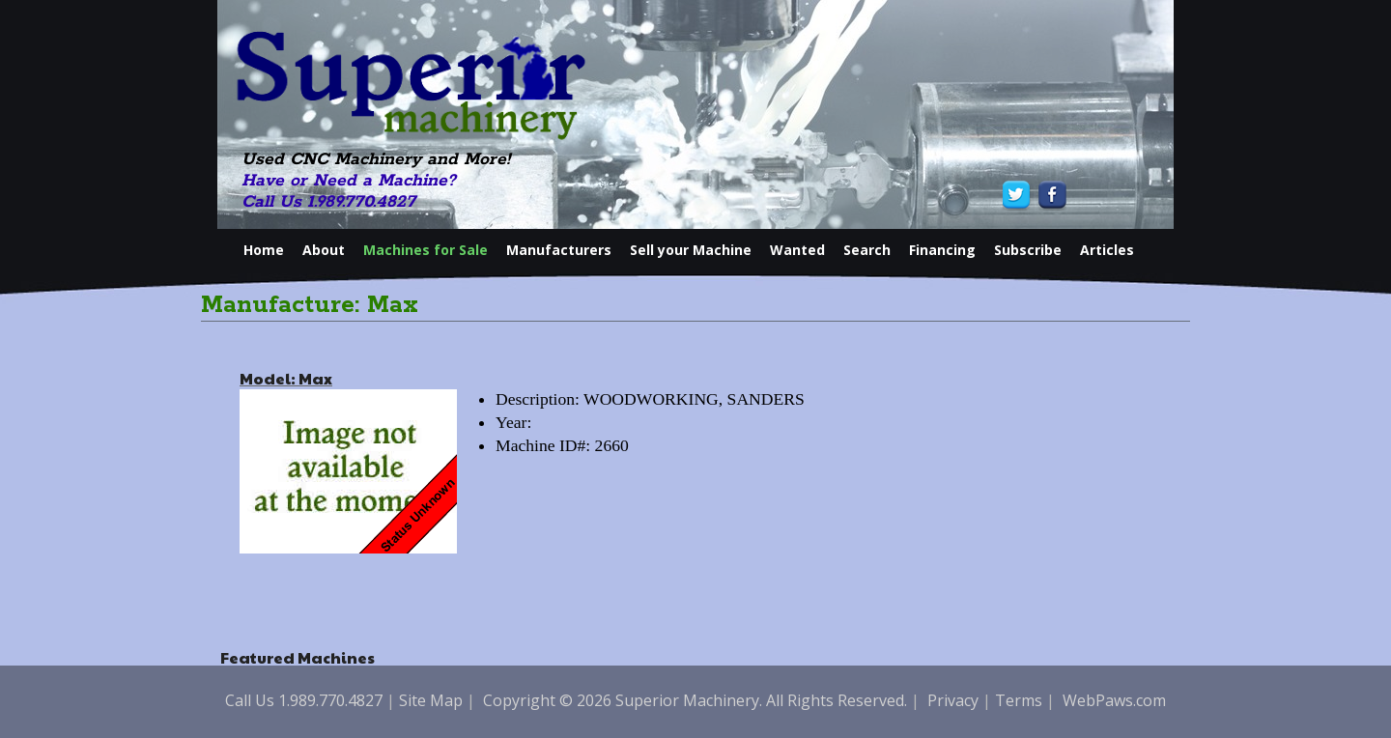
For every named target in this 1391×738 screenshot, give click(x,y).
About (323, 250)
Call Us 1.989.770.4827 (328, 202)
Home (263, 250)
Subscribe (1028, 250)
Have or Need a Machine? (348, 180)
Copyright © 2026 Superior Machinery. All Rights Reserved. (695, 700)
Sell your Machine (691, 250)
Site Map (431, 700)
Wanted (797, 250)
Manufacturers (558, 250)
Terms (1018, 700)
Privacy (953, 700)
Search (867, 250)
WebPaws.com (1114, 700)
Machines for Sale (425, 250)
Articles (1107, 250)
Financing (942, 250)
